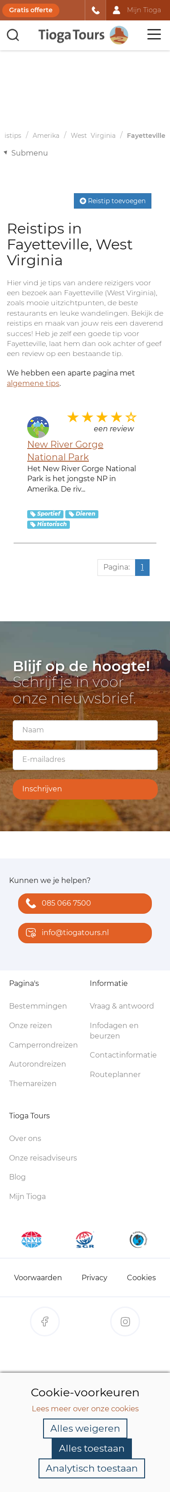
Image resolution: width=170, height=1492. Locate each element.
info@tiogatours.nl (65, 933)
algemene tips (33, 383)
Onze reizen (30, 1025)
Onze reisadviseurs (43, 1158)
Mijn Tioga (27, 1196)
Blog (17, 1177)
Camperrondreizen (43, 1045)
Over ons (25, 1138)
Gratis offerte (31, 10)
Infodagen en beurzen (114, 1030)
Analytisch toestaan (92, 1468)
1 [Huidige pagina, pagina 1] (142, 567)
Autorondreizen (37, 1064)
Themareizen (33, 1083)
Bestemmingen (38, 1006)
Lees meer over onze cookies (85, 1408)
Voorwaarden (38, 1277)
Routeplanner (115, 1074)
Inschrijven (42, 789)
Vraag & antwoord (122, 1006)
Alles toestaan (92, 1448)
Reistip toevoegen (113, 201)
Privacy (94, 1277)
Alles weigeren (85, 1428)
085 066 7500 (56, 904)
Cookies (141, 1277)
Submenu (29, 153)
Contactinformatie (123, 1055)
